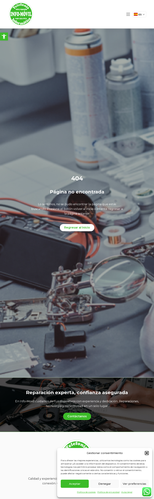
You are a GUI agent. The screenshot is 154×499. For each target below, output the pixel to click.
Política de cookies (86, 492)
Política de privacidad (108, 492)
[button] (4, 36)
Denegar (104, 483)
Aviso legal (126, 492)
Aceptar (74, 483)
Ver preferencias (134, 483)
